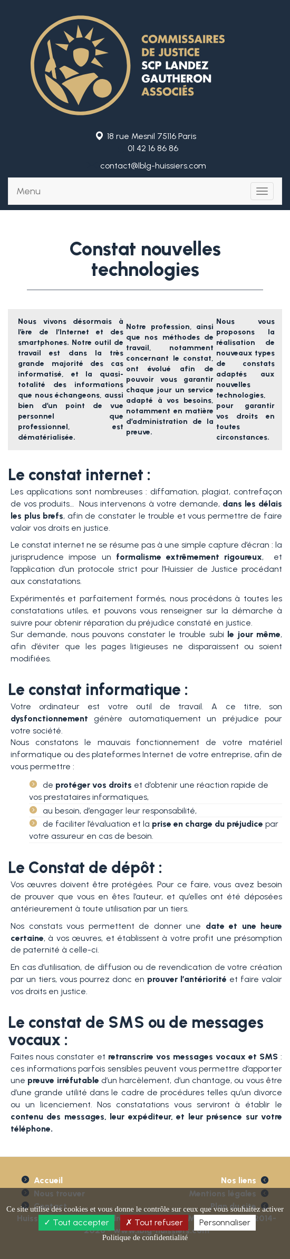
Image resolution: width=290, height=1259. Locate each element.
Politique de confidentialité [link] (145, 1237)
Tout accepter (76, 1222)
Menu (28, 191)
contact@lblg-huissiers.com (153, 166)
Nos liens (238, 1180)
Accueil (48, 1180)
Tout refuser (154, 1222)
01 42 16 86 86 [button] (153, 148)
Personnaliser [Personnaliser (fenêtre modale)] (224, 1222)
